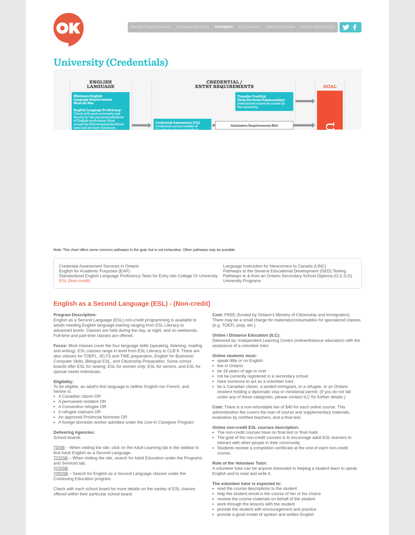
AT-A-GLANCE (249, 27)
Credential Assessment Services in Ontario (99, 266)
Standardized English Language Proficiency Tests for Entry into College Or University (138, 275)
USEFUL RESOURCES (318, 27)
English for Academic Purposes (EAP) (94, 270)
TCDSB (60, 457)
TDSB (59, 447)
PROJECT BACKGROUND (151, 27)
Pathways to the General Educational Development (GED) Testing (284, 270)
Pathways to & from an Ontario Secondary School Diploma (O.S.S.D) (287, 275)
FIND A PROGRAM (280, 27)
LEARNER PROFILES (192, 27)
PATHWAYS (223, 27)
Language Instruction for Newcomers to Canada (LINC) (274, 266)
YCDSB (60, 468)
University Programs (242, 280)
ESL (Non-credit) (74, 280)
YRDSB (60, 473)
